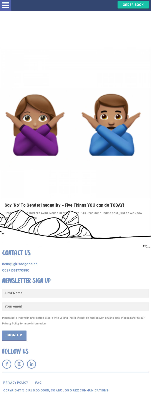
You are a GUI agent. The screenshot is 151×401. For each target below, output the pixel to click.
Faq (38, 383)
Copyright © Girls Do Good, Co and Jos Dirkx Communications (55, 390)
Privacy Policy (15, 383)
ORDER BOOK (133, 4)
